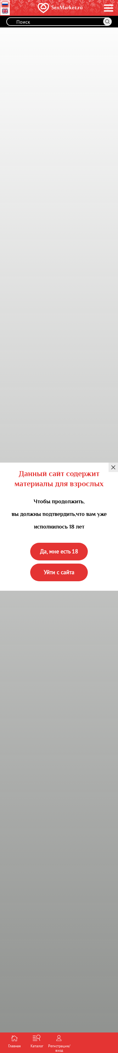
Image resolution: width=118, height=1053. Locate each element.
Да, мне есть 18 (59, 551)
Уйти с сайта (59, 572)
